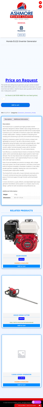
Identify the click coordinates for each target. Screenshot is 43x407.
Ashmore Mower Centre (14, 402)
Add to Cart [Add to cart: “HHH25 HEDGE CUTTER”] (21, 325)
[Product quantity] (3, 98)
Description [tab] (8, 119)
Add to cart (15, 105)
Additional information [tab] (21, 119)
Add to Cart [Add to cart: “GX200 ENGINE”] (21, 266)
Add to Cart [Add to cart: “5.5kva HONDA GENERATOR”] (21, 385)
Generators (21, 113)
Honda (34, 113)
